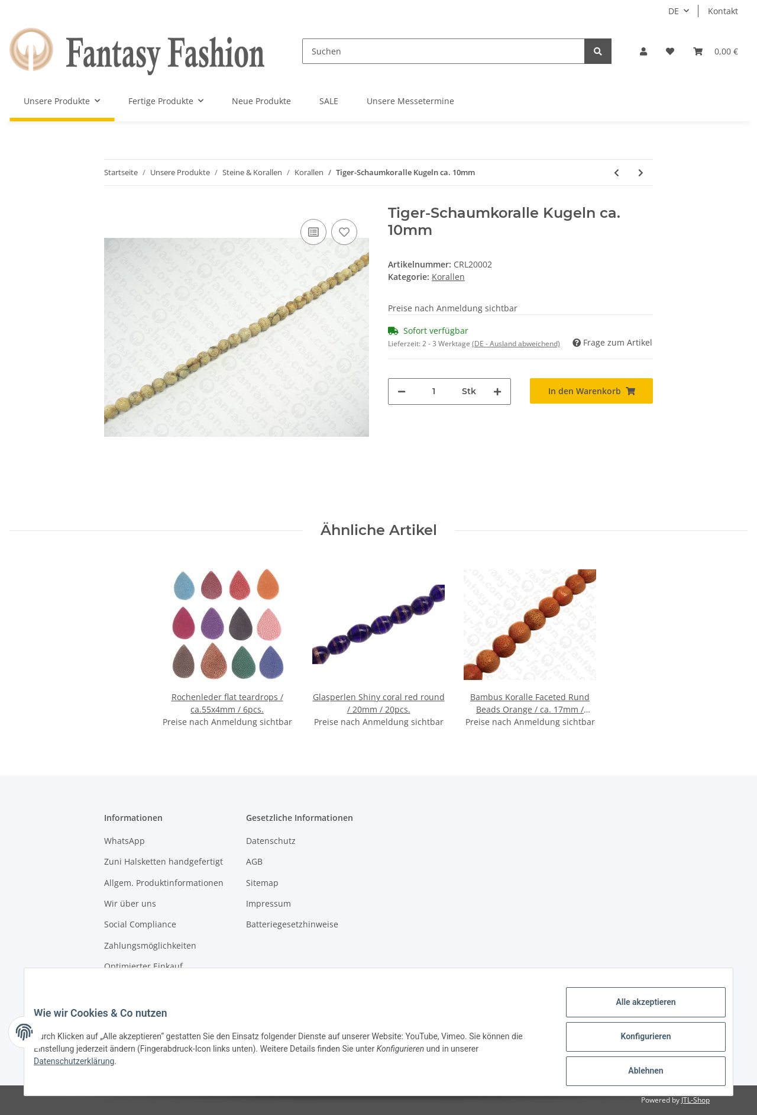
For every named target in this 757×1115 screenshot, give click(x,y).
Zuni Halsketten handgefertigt (163, 861)
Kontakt (723, 11)
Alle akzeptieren (636, 1011)
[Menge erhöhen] (497, 391)
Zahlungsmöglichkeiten (150, 945)
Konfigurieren (636, 1042)
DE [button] (673, 11)
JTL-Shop (695, 1100)
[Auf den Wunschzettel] (344, 232)
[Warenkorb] (716, 51)
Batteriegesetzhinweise (292, 924)
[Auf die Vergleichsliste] (313, 232)
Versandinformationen (148, 987)
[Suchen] (443, 51)
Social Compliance (140, 924)
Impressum (268, 903)
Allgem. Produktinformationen (164, 882)
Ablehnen (636, 1073)
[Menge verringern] (402, 391)
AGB (254, 861)
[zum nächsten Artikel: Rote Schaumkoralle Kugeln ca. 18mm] (641, 172)
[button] (643, 51)
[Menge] (434, 391)
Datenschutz (271, 840)
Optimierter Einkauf (143, 966)
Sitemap (262, 882)
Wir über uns (130, 903)
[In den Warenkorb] (591, 391)
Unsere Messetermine (410, 101)
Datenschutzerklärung (83, 1067)
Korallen (448, 276)
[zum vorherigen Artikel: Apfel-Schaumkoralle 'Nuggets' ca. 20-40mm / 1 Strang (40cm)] (616, 172)
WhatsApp (124, 840)
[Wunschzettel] (670, 51)
